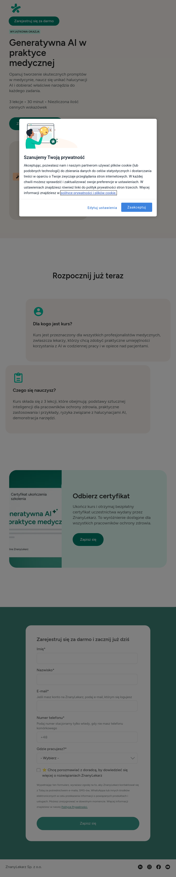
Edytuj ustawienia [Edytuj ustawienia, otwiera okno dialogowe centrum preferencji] (102, 208)
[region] (88, 168)
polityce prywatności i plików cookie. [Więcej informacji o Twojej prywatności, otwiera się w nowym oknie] (88, 193)
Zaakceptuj (136, 207)
